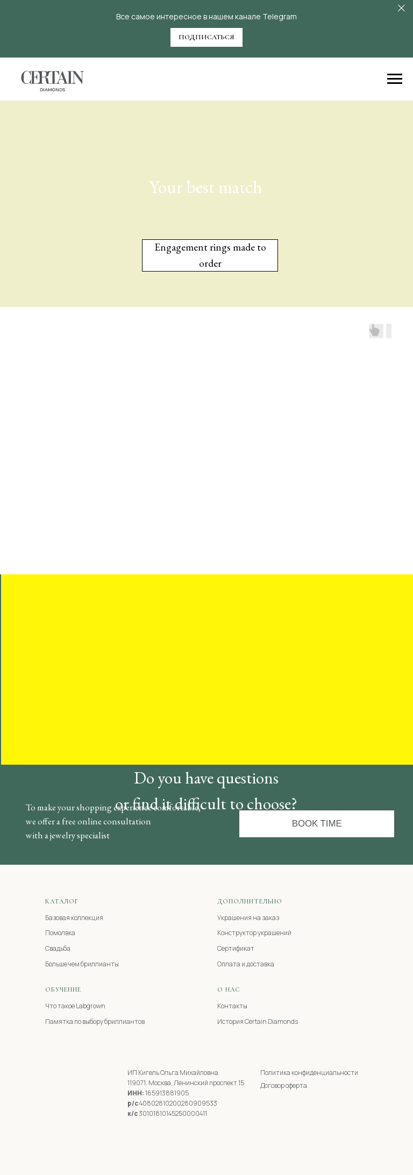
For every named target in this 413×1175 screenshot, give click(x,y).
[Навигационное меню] (394, 79)
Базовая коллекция (74, 917)
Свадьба (57, 948)
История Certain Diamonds (257, 1021)
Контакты (232, 1005)
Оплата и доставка (245, 964)
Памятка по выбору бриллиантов (95, 1021)
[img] (61, 1077)
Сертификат (235, 948)
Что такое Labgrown (75, 1005)
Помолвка (60, 932)
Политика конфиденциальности (309, 1072)
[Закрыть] (401, 8)
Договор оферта (283, 1085)
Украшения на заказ (248, 917)
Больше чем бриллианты (82, 964)
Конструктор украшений (254, 932)
